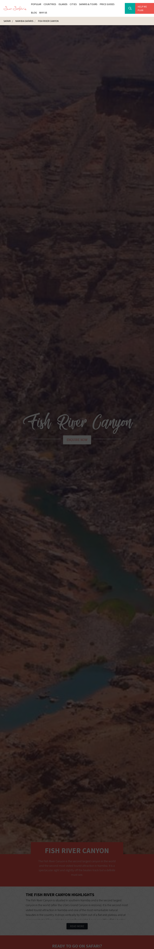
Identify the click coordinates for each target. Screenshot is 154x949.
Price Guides (107, 4)
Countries (50, 4)
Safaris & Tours (88, 4)
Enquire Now (77, 440)
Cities (73, 4)
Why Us (43, 12)
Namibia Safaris (24, 20)
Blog (34, 12)
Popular (36, 4)
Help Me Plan (142, 8)
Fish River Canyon (48, 20)
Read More (77, 926)
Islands (63, 4)
